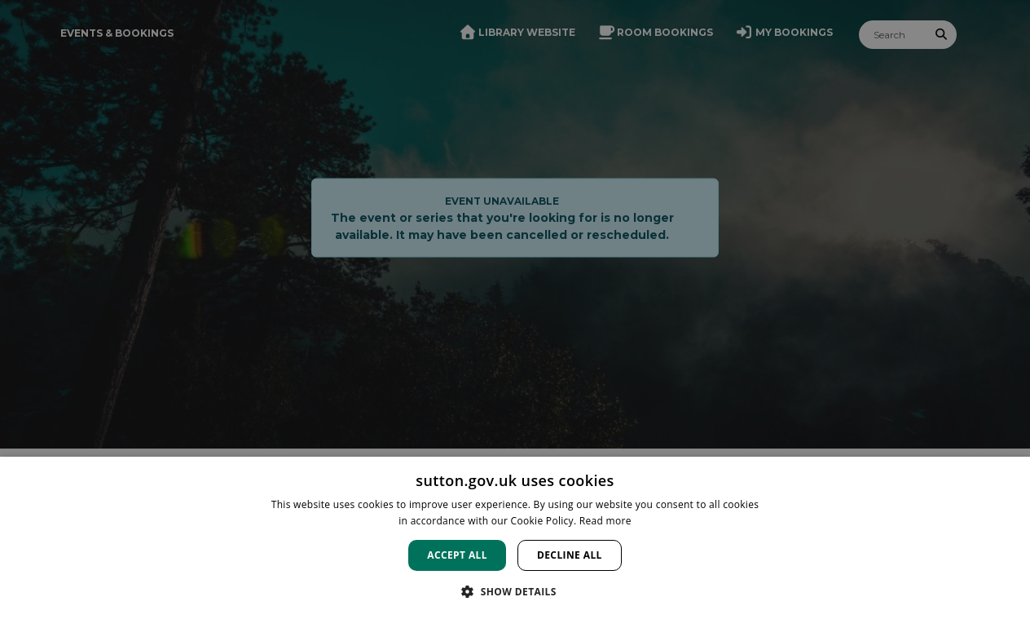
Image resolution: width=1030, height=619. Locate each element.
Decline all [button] (569, 555)
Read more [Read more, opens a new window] (605, 521)
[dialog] (515, 538)
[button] (515, 591)
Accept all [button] (457, 555)
